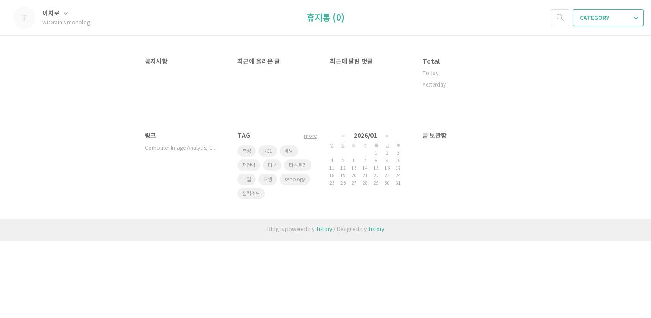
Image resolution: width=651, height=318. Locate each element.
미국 (272, 165)
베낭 (288, 151)
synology (294, 179)
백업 (246, 179)
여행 (267, 179)
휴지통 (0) (325, 18)
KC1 (267, 151)
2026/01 (365, 136)
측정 (246, 151)
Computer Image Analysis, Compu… (182, 148)
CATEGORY (609, 18)
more (310, 136)
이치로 (55, 13)
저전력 (248, 165)
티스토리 (298, 165)
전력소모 (251, 194)
